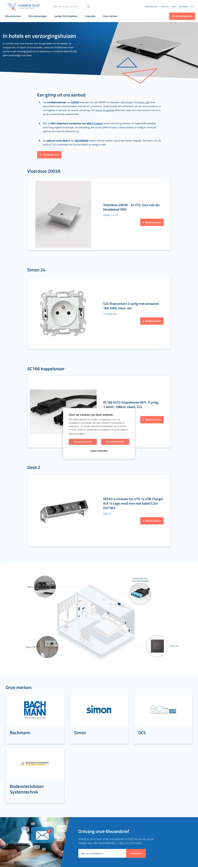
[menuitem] (165, 6)
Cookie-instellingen (99, 450)
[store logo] (23, 6)
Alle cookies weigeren (115, 442)
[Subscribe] (136, 738)
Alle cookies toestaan (83, 442)
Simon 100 (143, 102)
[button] (193, 6)
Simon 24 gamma (104, 110)
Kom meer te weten (77, 434)
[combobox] (71, 6)
